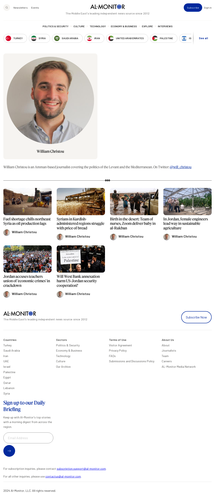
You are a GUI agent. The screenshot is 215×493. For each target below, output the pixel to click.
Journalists (169, 350)
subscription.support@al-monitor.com (81, 468)
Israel (6, 366)
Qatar (7, 382)
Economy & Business (124, 26)
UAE (6, 361)
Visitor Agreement (120, 345)
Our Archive (63, 366)
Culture (79, 26)
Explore (147, 26)
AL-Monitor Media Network (179, 366)
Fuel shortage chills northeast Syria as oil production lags (27, 221)
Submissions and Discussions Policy (131, 361)
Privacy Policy (118, 350)
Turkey (7, 345)
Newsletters (20, 7)
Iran (5, 356)
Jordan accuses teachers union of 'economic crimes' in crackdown (26, 281)
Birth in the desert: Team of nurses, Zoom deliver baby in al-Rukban (133, 223)
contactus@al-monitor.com (63, 476)
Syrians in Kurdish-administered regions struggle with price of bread (80, 223)
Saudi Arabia (11, 350)
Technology (98, 26)
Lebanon (8, 388)
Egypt (7, 377)
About (166, 345)
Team (165, 356)
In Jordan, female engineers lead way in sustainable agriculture (185, 223)
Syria (6, 393)
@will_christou (180, 167)
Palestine (9, 372)
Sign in (208, 7)
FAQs (112, 356)
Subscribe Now (196, 317)
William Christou (50, 151)
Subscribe (193, 7)
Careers (167, 361)
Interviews (165, 26)
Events (35, 7)
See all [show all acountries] (203, 38)
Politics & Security (55, 26)
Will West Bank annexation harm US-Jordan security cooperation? (78, 281)
